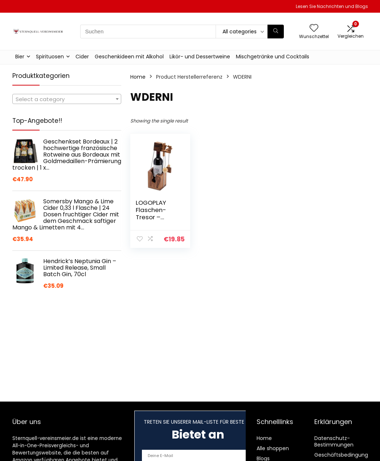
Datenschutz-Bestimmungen (334, 441)
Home (138, 76)
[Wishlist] (314, 28)
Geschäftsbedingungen (344, 454)
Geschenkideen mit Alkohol (129, 56)
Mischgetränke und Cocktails (272, 56)
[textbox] (67, 99)
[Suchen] (275, 31)
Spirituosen (50, 56)
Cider (82, 56)
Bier (19, 56)
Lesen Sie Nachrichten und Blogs (332, 6)
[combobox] (66, 99)
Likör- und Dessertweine (199, 56)
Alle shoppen (273, 448)
